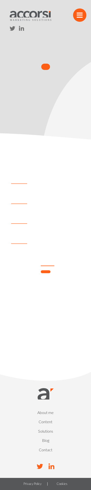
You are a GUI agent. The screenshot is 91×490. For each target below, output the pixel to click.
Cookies (62, 484)
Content (45, 421)
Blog (45, 440)
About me (45, 412)
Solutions (45, 431)
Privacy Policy (32, 484)
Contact (45, 449)
